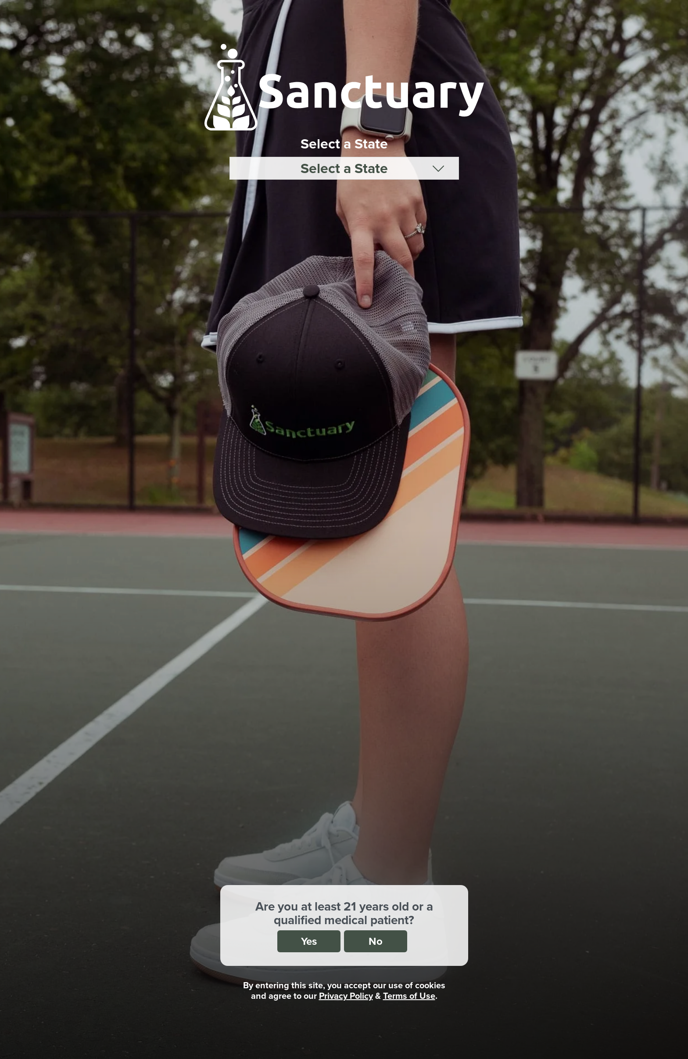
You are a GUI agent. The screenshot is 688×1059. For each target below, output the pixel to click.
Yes (309, 941)
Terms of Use (409, 995)
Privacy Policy (346, 995)
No (376, 941)
